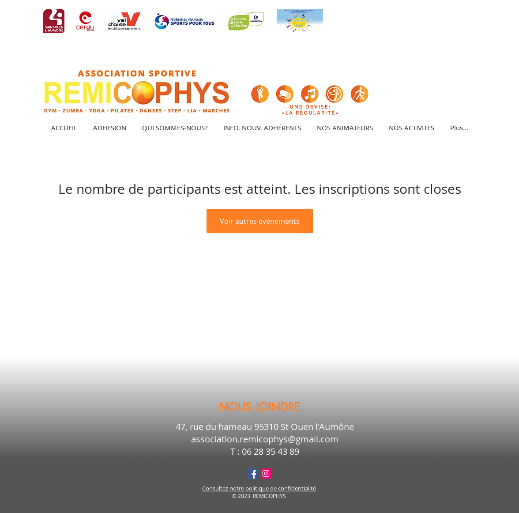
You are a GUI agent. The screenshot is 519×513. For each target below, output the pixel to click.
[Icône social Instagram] (266, 473)
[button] (411, 127)
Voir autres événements (260, 221)
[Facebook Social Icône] (253, 473)
